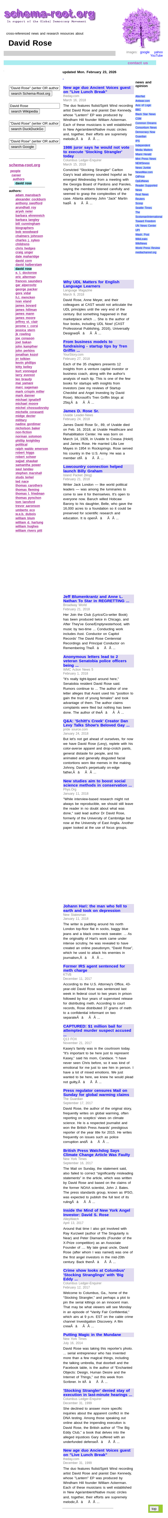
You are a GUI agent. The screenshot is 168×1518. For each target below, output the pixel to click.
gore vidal (23, 293)
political (21, 444)
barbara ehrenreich (30, 215)
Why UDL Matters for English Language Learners (91, 284)
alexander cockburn (31, 199)
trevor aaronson (28, 506)
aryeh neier (24, 211)
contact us (138, 63)
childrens (23, 244)
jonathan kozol (27, 354)
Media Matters (143, 149)
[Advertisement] (98, 240)
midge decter (26, 416)
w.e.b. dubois (26, 514)
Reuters (140, 198)
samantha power (28, 465)
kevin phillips (26, 363)
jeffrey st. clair (27, 322)
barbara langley (27, 220)
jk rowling (23, 334)
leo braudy (24, 379)
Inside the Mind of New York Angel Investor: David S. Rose (96, 1212)
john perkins (25, 350)
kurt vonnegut (26, 371)
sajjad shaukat (27, 461)
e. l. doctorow (26, 273)
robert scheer (26, 457)
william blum (25, 518)
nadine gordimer (28, 424)
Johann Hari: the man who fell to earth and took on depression (95, 908)
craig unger (24, 252)
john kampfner (27, 346)
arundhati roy (26, 207)
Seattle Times (143, 207)
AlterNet (140, 96)
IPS (137, 141)
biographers (25, 228)
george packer (27, 289)
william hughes (27, 526)
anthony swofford (29, 203)
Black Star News (145, 114)
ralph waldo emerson (32, 449)
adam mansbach (28, 195)
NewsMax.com (144, 172)
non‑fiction (24, 432)
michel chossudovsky (32, 408)
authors (19, 179)
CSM (138, 118)
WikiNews (141, 243)
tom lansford (25, 502)
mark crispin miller (30, 391)
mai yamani (24, 383)
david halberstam (29, 264)
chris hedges (26, 248)
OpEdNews (142, 181)
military (21, 420)
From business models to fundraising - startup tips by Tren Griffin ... (95, 346)
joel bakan (23, 342)
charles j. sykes (28, 240)
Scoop (139, 203)
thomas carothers (29, 485)
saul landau (24, 469)
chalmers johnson (29, 236)
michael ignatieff (28, 400)
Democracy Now (145, 132)
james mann (25, 314)
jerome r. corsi (27, 326)
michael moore (27, 403)
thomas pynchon (28, 498)
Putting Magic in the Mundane (92, 1335)
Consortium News (146, 127)
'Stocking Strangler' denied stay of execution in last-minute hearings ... (97, 1392)
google (145, 52)
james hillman (26, 310)
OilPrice (140, 176)
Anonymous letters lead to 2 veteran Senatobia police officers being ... (95, 661)
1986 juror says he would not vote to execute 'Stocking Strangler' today (96, 151)
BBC (138, 109)
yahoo (158, 52)
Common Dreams (145, 123)
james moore (26, 318)
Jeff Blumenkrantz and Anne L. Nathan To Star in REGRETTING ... (96, 599)
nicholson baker (28, 428)
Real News (141, 194)
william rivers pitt (29, 530)
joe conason (25, 338)
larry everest (25, 375)
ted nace (22, 481)
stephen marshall (29, 473)
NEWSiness (142, 163)
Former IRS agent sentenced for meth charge (94, 968)
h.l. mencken (25, 297)
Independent (142, 145)
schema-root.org (24, 165)
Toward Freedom (145, 221)
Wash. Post (142, 234)
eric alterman (26, 277)
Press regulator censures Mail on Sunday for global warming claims (96, 1092)
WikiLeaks (141, 239)
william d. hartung (29, 522)
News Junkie (143, 167)
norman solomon (29, 436)
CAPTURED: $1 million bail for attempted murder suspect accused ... (97, 1030)
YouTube (156, 55)
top (154, 1509)
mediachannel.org (145, 252)
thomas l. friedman (30, 493)
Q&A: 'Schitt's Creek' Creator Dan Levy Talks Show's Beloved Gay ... (96, 723)
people (15, 171)
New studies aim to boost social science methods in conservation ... (97, 783)
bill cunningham (28, 224)
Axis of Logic (143, 105)
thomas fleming (27, 489)
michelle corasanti (30, 412)
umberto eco (25, 510)
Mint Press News (145, 158)
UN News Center (145, 225)
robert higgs (25, 453)
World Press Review (147, 248)
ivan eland (23, 301)
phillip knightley (28, 440)
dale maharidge (27, 256)
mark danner (25, 395)
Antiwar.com (142, 100)
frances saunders (29, 281)
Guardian (140, 136)
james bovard (26, 305)
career (16, 175)
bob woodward (27, 232)
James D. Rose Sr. (81, 411)
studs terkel (25, 477)
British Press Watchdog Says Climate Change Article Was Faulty (96, 1152)
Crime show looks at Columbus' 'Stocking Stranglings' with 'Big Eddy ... (94, 1274)
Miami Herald (143, 154)
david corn (24, 261)
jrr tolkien (23, 359)
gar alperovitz (26, 285)
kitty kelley (24, 367)
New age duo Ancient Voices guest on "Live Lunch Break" (97, 89)
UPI (137, 230)
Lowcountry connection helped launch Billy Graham (93, 468)
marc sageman (27, 387)
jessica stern (25, 330)
